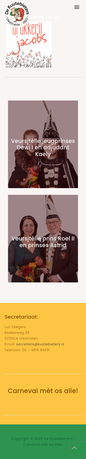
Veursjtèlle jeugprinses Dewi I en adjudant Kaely (43, 147)
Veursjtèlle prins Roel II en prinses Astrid (43, 242)
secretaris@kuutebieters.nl (40, 344)
